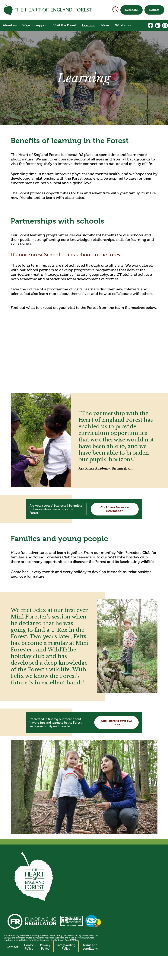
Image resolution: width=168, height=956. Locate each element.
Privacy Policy (45, 946)
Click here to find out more (116, 722)
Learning (89, 25)
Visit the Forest (64, 25)
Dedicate (131, 10)
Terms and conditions (90, 946)
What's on (123, 25)
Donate (154, 10)
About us (10, 25)
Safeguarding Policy (65, 946)
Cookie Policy (29, 946)
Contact (12, 947)
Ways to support (35, 25)
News (105, 25)
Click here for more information (114, 509)
